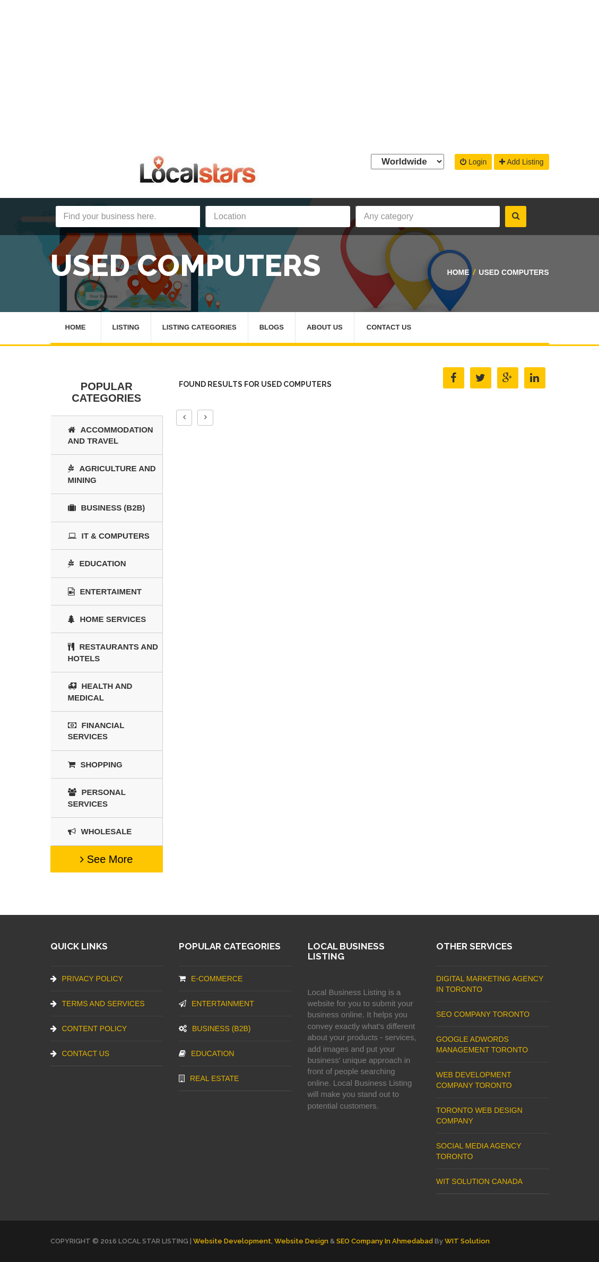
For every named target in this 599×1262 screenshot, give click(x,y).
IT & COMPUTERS (109, 535)
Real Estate (209, 1078)
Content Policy (88, 1028)
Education (97, 563)
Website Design (301, 1241)
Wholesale (100, 831)
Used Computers (514, 272)
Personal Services (97, 798)
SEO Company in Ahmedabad (384, 1241)
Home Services (107, 619)
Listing (126, 327)
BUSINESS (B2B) (106, 507)
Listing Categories (199, 327)
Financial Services (96, 731)
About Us (325, 327)
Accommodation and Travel (110, 435)
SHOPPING (95, 764)
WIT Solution (467, 1241)
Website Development (232, 1241)
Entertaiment (105, 591)
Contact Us (389, 327)
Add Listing (521, 162)
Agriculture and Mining (112, 474)
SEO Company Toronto (482, 1014)
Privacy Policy (86, 978)
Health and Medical (100, 691)
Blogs (271, 327)
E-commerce (210, 978)
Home (458, 272)
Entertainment (216, 1003)
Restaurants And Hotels (113, 652)
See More (106, 859)
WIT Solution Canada (479, 1181)
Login (473, 162)
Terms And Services (97, 1003)
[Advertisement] (299, 74)
